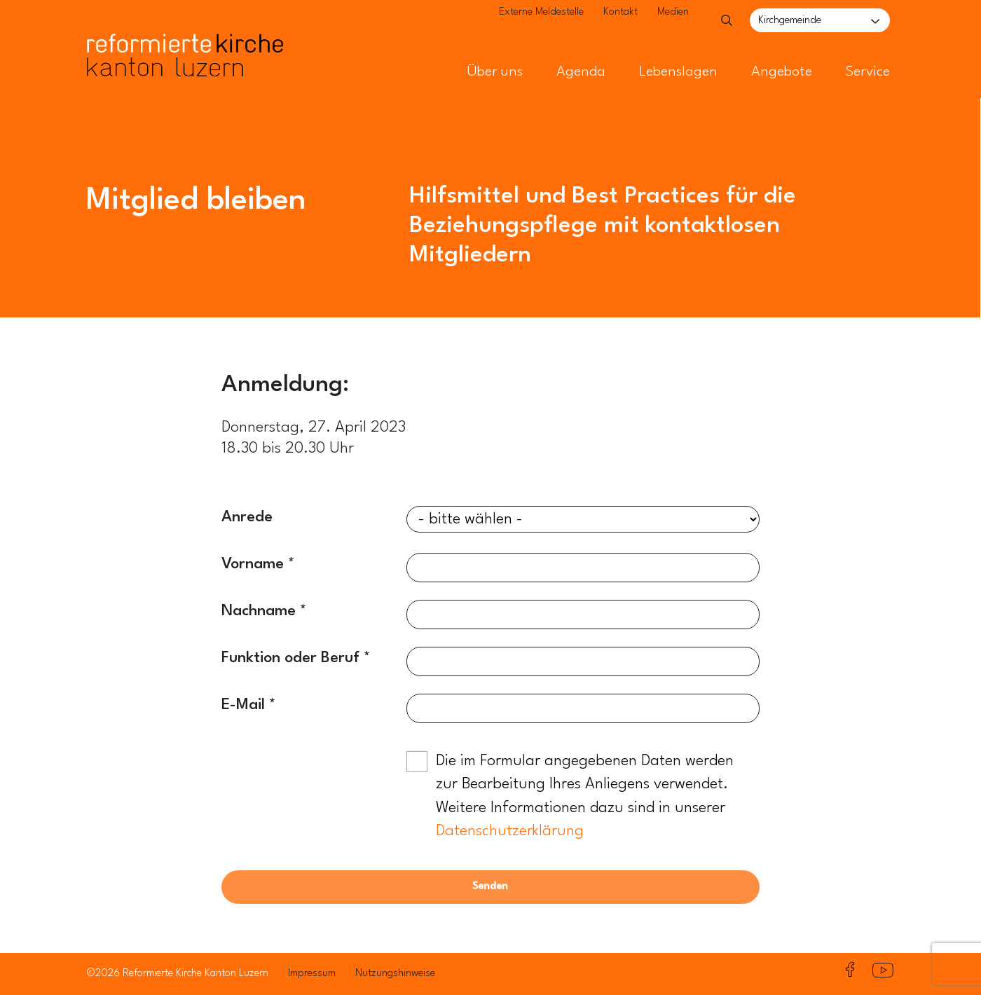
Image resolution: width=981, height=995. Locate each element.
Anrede (247, 517)
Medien (644, 21)
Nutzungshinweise (395, 973)
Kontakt (592, 21)
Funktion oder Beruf (290, 658)
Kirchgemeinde (789, 20)
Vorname (252, 564)
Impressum (312, 973)
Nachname (258, 611)
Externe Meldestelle (512, 21)
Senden (490, 886)
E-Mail (243, 705)
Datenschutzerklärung (510, 831)
